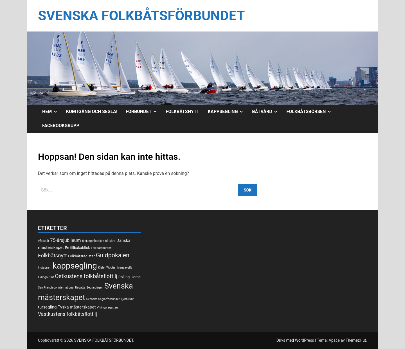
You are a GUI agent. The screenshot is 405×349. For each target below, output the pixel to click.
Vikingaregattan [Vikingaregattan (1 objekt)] (107, 307)
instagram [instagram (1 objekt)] (44, 267)
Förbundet (143, 112)
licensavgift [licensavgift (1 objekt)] (124, 267)
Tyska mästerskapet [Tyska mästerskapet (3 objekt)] (77, 307)
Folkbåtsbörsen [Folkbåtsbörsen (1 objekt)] (101, 248)
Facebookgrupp (60, 125)
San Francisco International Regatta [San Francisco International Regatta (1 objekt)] (62, 287)
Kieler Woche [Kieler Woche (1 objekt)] (107, 267)
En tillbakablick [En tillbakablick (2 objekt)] (77, 248)
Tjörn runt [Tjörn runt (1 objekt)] (127, 299)
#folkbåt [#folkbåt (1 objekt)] (43, 241)
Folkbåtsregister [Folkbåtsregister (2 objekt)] (81, 256)
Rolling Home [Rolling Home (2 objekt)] (129, 277)
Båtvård (267, 112)
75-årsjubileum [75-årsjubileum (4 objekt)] (65, 240)
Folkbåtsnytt (182, 111)
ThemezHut (356, 340)
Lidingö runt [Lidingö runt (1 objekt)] (46, 277)
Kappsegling (228, 112)
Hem (52, 112)
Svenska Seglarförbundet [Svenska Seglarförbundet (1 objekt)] (103, 299)
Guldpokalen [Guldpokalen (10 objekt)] (112, 255)
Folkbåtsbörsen (311, 112)
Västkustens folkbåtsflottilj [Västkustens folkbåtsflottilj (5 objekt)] (67, 314)
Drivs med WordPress (295, 340)
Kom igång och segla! (91, 111)
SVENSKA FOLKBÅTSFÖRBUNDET (141, 16)
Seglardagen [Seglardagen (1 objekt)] (94, 287)
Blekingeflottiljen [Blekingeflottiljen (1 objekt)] (93, 241)
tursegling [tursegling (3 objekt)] (47, 307)
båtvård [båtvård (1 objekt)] (110, 241)
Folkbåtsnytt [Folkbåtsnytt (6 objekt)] (52, 256)
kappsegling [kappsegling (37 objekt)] (75, 266)
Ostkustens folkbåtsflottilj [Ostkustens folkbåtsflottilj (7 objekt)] (86, 276)
